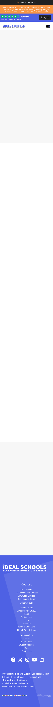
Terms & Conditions (26, 627)
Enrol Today (19, 677)
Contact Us (26, 651)
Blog (27, 648)
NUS (26, 620)
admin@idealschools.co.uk (16, 683)
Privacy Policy (9, 680)
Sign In (45, 17)
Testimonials (26, 617)
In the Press (26, 642)
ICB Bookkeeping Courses (26, 593)
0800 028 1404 (15, 19)
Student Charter (27, 608)
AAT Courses (26, 589)
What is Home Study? (26, 611)
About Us (26, 602)
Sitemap (23, 680)
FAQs (26, 614)
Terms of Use (35, 677)
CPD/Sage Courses (26, 596)
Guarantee (26, 623)
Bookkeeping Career (27, 599)
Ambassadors (26, 635)
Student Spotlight (26, 645)
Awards (26, 638)
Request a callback (26, 2)
